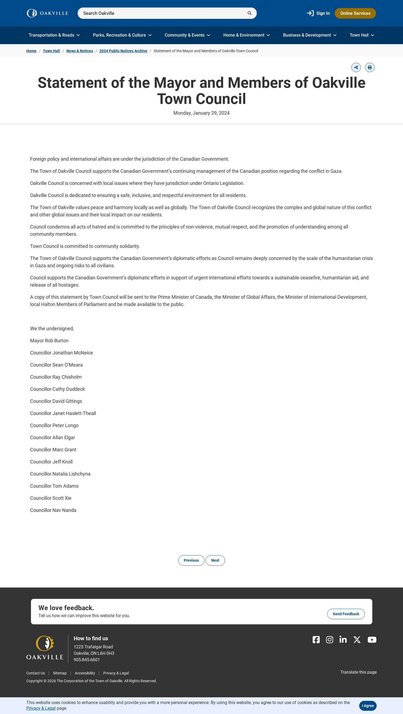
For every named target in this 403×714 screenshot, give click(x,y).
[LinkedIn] (343, 640)
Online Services (355, 13)
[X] (357, 640)
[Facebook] (316, 640)
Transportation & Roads (54, 35)
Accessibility (85, 673)
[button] (356, 67)
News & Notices (79, 51)
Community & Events (187, 35)
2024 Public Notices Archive (123, 51)
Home (31, 51)
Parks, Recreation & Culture (122, 35)
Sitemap (60, 673)
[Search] (167, 13)
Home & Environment (246, 35)
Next (215, 560)
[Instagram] (329, 640)
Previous (191, 560)
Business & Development (310, 35)
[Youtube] (372, 640)
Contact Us (35, 673)
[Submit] (249, 13)
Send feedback (346, 614)
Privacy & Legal (116, 673)
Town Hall (362, 35)
